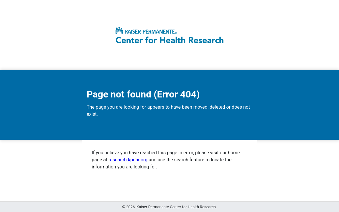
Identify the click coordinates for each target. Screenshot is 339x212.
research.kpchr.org (127, 160)
